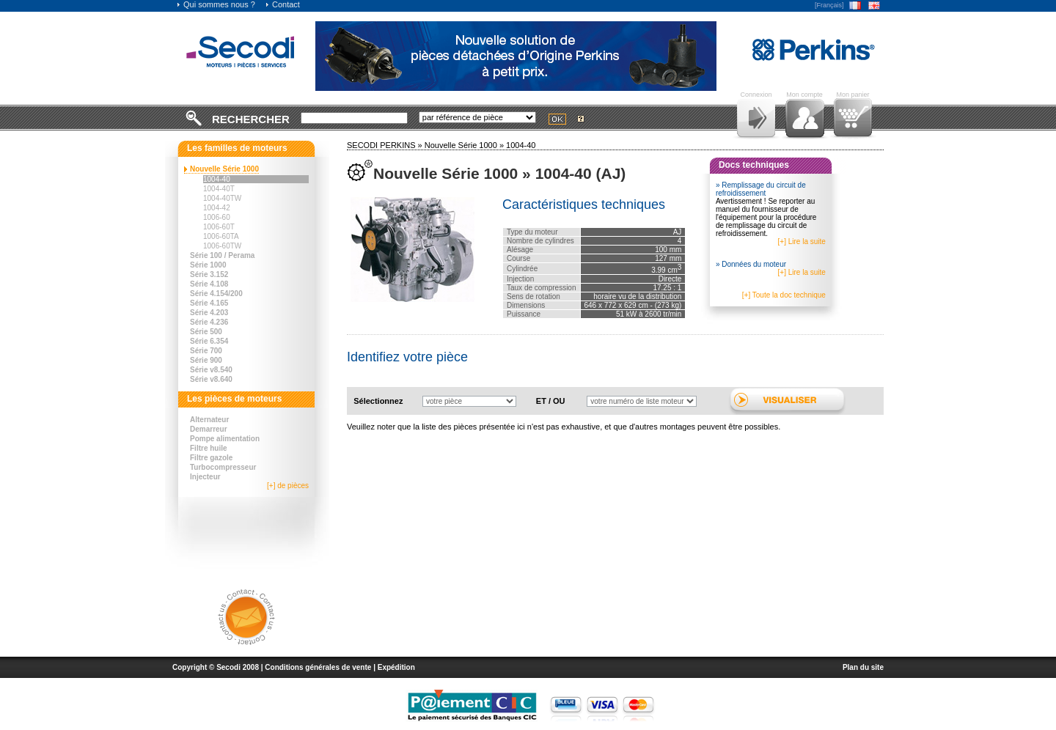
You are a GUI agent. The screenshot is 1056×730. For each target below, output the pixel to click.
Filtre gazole (211, 458)
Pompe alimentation (225, 439)
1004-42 (216, 208)
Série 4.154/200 (216, 294)
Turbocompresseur (223, 467)
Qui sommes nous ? (215, 4)
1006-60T (219, 227)
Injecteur (205, 477)
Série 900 (206, 360)
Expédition (396, 667)
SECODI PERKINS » (386, 145)
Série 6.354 (209, 341)
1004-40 (216, 179)
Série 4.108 (209, 284)
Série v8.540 (211, 370)
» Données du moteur (751, 264)
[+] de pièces (288, 486)
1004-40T (219, 189)
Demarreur (208, 429)
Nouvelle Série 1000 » (465, 145)
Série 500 (206, 332)
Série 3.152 (209, 274)
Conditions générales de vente (318, 667)
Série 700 (206, 351)
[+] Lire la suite (802, 241)
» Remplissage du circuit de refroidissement (761, 189)
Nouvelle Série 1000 (224, 169)
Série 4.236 (209, 322)
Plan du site (863, 667)
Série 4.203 (209, 313)
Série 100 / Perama (222, 255)
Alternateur (209, 420)
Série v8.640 (211, 379)
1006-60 (216, 217)
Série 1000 (208, 265)
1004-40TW (222, 198)
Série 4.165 (209, 303)
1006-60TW (222, 246)
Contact (282, 4)
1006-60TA (221, 236)
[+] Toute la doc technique (784, 295)
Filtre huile (208, 448)
